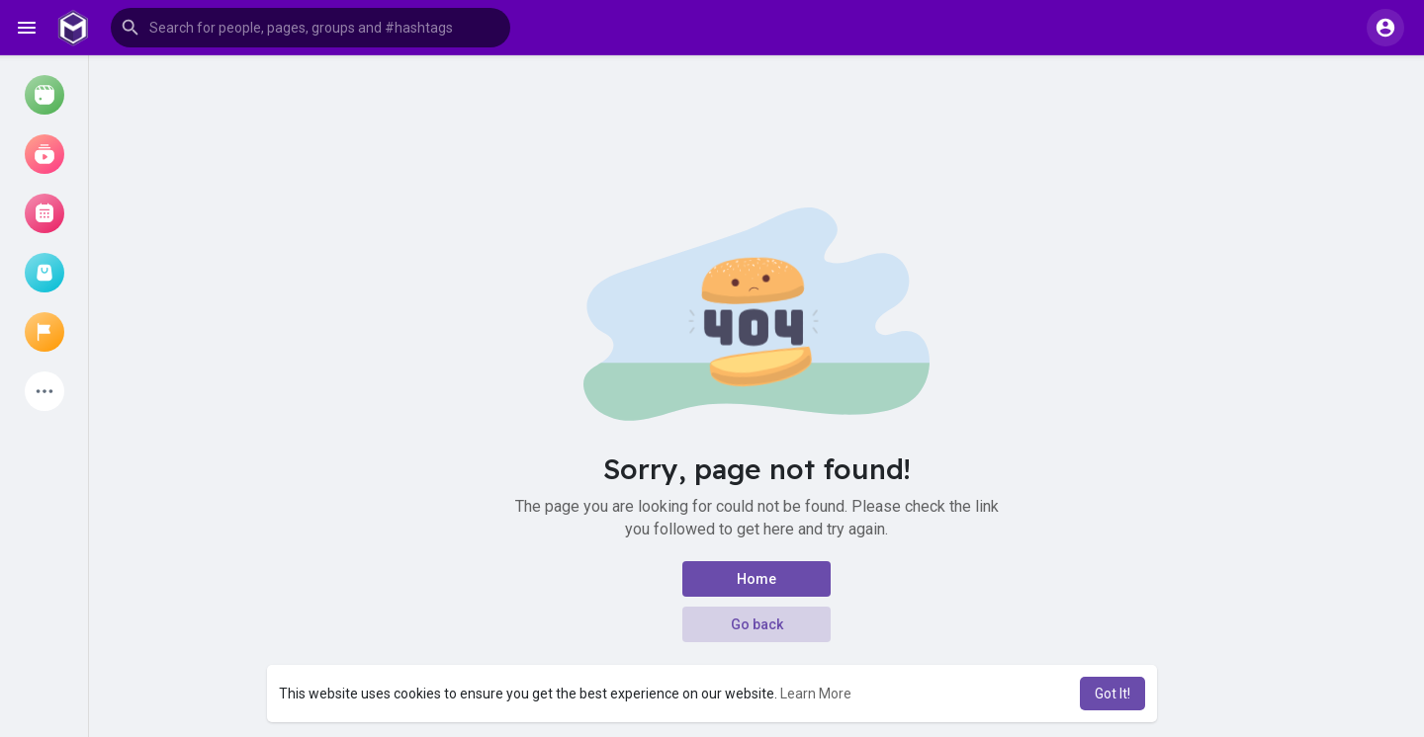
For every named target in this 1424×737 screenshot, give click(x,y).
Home (756, 579)
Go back (757, 624)
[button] (310, 27)
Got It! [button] (1112, 693)
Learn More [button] (815, 693)
